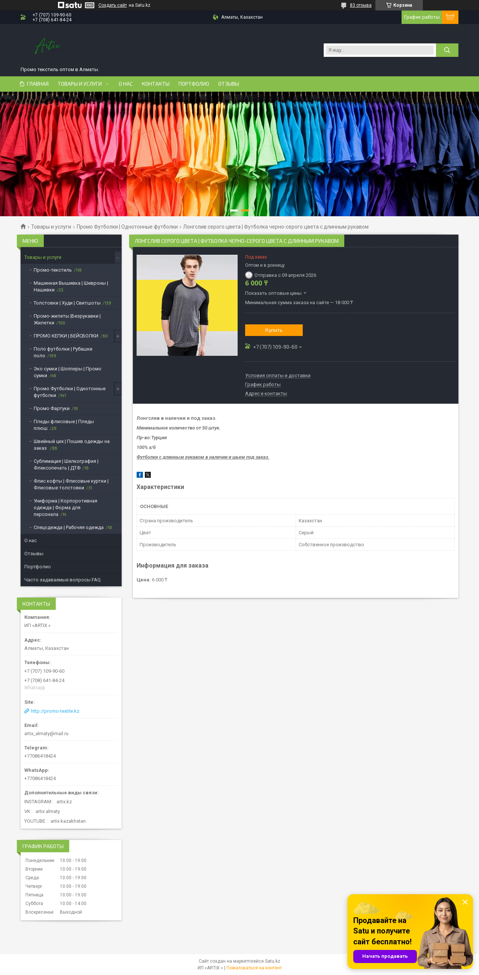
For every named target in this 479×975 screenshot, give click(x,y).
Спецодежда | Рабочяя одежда (69, 527)
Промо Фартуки (52, 408)
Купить (274, 330)
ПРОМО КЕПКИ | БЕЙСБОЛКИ (66, 336)
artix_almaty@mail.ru (46, 733)
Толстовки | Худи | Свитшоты (67, 303)
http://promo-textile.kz (55, 711)
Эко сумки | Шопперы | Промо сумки (67, 372)
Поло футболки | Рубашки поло (63, 352)
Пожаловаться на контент (254, 968)
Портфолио (194, 83)
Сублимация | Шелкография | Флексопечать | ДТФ (66, 464)
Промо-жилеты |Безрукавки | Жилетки (67, 319)
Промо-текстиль (53, 270)
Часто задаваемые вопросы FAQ (62, 580)
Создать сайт (112, 5)
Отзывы (228, 83)
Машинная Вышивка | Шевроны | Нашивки (71, 286)
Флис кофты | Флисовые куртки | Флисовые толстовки (71, 484)
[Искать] (447, 50)
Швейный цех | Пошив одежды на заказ (72, 444)
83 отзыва (361, 5)
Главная (38, 83)
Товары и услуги (80, 83)
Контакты (156, 83)
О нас (126, 83)
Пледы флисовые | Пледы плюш (64, 425)
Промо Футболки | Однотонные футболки (127, 227)
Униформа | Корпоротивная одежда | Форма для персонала (65, 507)
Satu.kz (272, 961)
